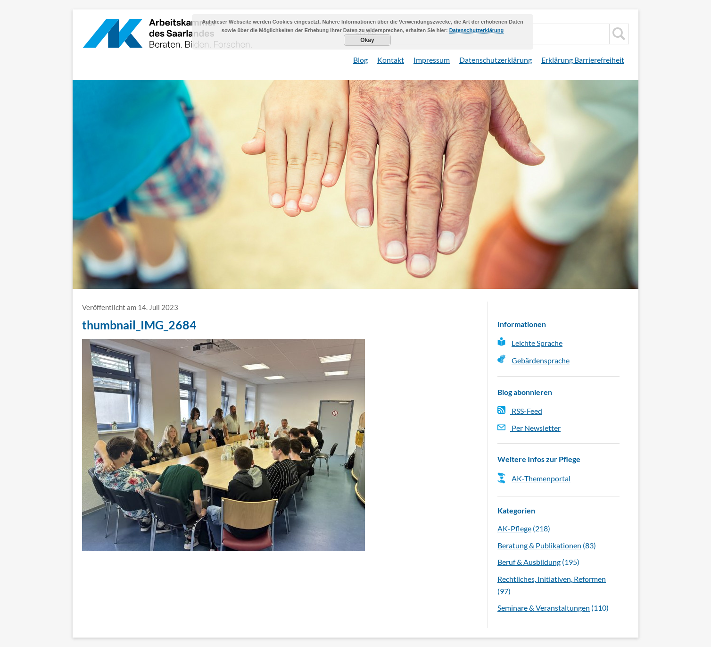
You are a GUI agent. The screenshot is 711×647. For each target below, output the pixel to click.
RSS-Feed (519, 410)
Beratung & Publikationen (539, 545)
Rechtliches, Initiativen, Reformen (551, 578)
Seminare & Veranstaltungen (543, 607)
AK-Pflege (514, 528)
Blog (360, 59)
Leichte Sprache (537, 342)
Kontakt (390, 59)
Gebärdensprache (541, 360)
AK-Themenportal (541, 478)
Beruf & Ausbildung (529, 561)
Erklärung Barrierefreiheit (582, 59)
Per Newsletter (529, 427)
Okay (367, 40)
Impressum (431, 59)
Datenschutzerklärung (495, 59)
